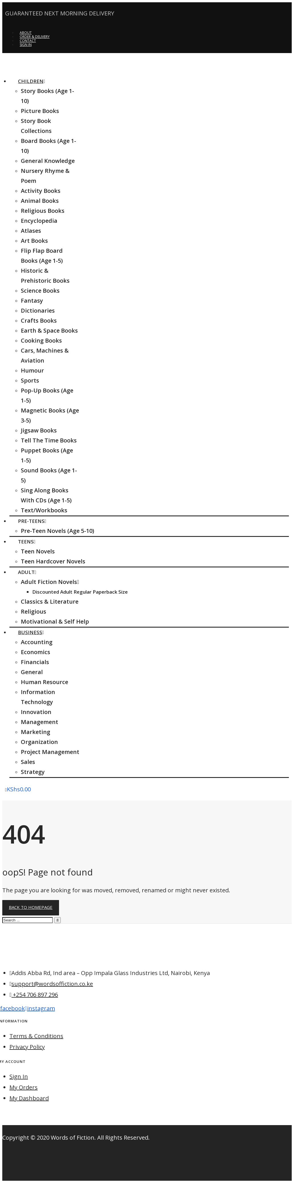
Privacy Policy (27, 1047)
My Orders (23, 1087)
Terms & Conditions (36, 1036)
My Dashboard (29, 1098)
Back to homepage (30, 907)
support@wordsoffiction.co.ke (52, 984)
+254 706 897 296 (34, 994)
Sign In (18, 1076)
